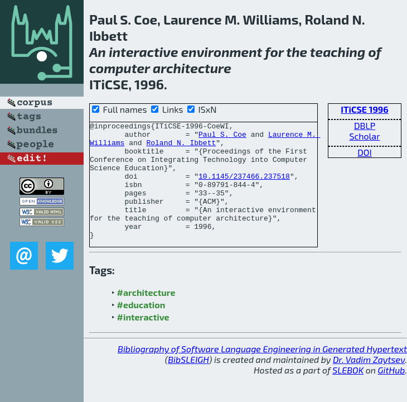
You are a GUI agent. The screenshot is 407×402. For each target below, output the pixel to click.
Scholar (364, 136)
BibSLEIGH (188, 382)
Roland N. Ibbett (181, 147)
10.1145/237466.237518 (244, 188)
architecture (192, 68)
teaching (337, 52)
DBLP (364, 125)
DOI (364, 152)
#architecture (146, 315)
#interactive (143, 340)
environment (222, 52)
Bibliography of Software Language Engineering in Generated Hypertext (262, 372)
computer (119, 68)
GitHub (391, 393)
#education (141, 328)
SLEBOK (348, 393)
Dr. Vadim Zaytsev (369, 382)
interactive (143, 52)
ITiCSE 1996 (364, 109)
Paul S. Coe (222, 137)
